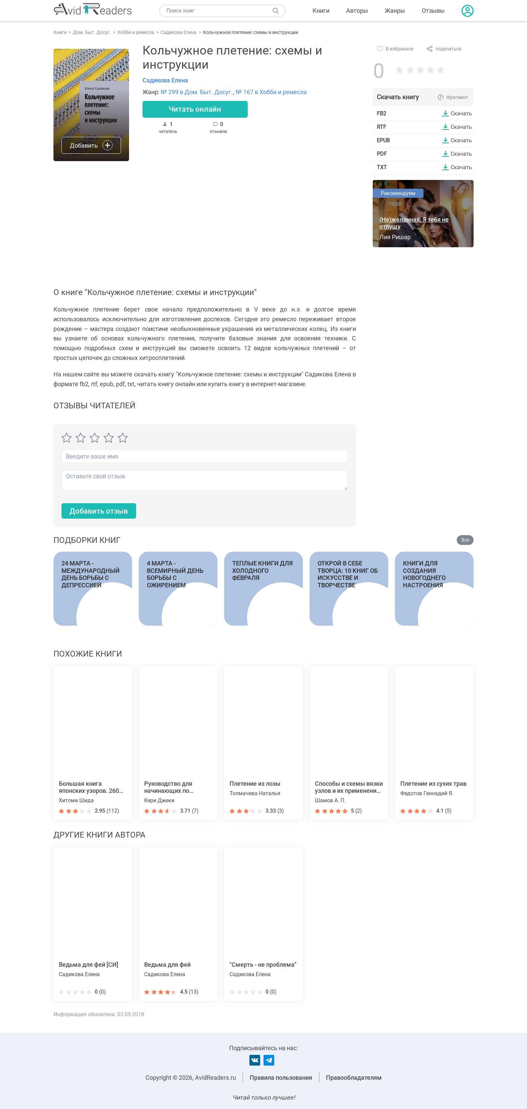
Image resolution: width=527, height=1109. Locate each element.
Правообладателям (354, 1077)
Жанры (395, 10)
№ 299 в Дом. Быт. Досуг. (197, 92)
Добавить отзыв (99, 511)
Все (465, 540)
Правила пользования (281, 1077)
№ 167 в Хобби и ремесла (271, 92)
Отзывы (433, 10)
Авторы (357, 10)
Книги (321, 10)
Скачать (461, 113)
